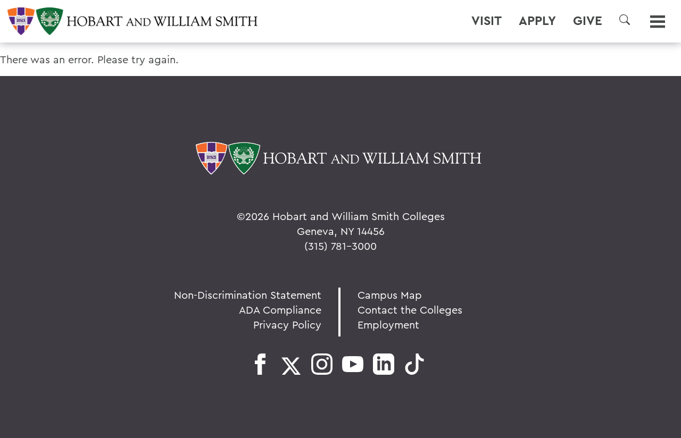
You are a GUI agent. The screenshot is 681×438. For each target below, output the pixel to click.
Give (587, 20)
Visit (486, 20)
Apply (537, 20)
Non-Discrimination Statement (247, 294)
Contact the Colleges (410, 309)
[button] (624, 19)
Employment (388, 324)
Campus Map (390, 294)
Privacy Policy (287, 324)
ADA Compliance (280, 309)
